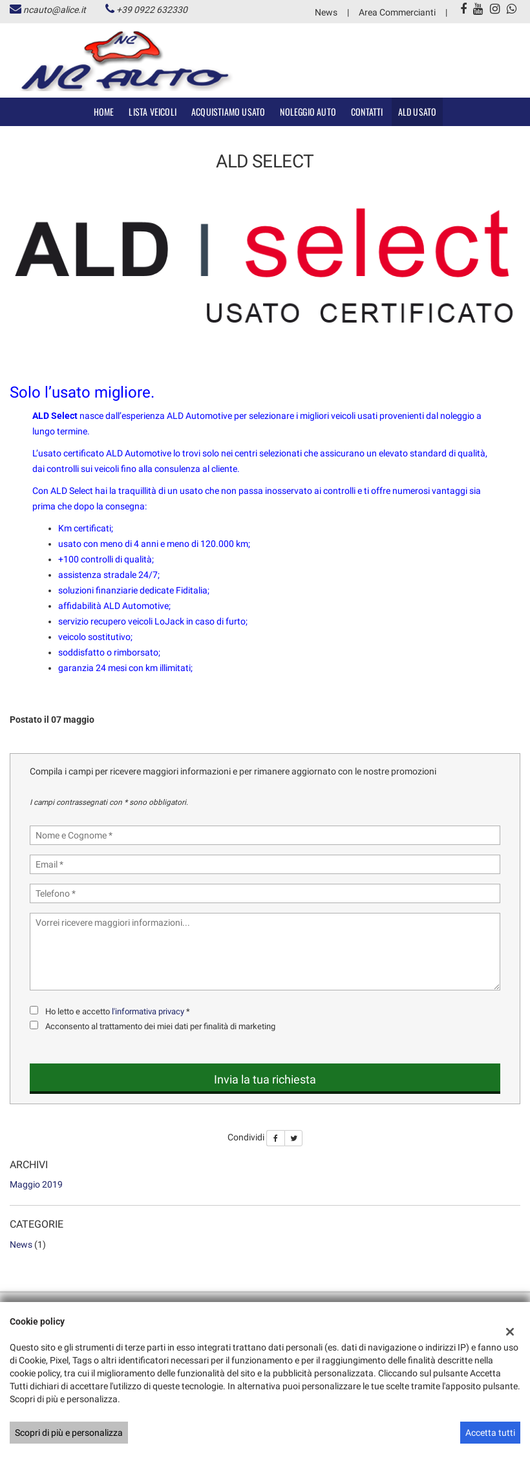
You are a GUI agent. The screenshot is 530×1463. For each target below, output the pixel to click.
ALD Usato (417, 111)
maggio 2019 (36, 1184)
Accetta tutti (490, 1432)
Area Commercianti (397, 12)
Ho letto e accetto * (117, 1011)
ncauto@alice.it (54, 10)
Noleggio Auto (308, 111)
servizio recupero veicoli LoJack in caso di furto (152, 621)
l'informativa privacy (148, 1011)
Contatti (367, 111)
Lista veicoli (152, 111)
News (326, 12)
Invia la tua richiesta (265, 1079)
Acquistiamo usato (228, 111)
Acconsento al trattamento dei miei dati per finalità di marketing (160, 1026)
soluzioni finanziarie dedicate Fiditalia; (133, 590)
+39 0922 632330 (151, 10)
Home (104, 111)
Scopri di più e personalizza (69, 1432)
